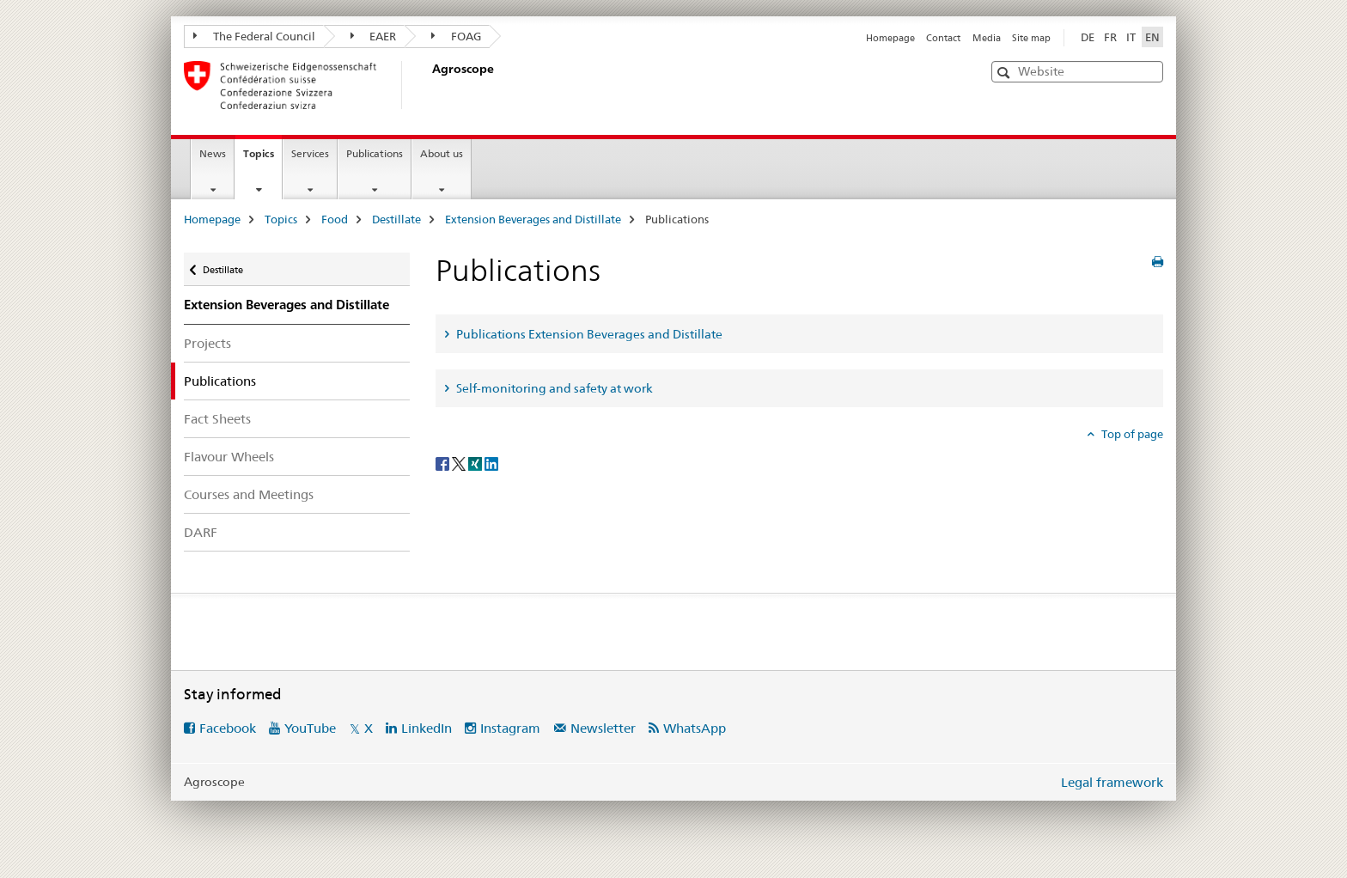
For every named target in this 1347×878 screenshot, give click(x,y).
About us (441, 153)
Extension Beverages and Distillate (533, 219)
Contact (943, 38)
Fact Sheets (217, 419)
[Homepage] (429, 85)
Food (334, 219)
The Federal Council (254, 36)
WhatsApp (694, 728)
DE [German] (1087, 37)
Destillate (396, 219)
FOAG (456, 36)
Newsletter (603, 728)
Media (986, 38)
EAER (373, 36)
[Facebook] (444, 462)
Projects (207, 343)
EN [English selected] (1152, 37)
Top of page (1131, 434)
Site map (1031, 38)
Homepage (890, 38)
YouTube (310, 728)
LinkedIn (426, 728)
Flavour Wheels (229, 456)
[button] (1005, 72)
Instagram (510, 728)
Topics (262, 159)
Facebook (227, 728)
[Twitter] (460, 462)
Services (310, 153)
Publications (374, 153)
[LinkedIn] (491, 462)
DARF (200, 532)
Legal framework (1112, 782)
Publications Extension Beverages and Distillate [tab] (588, 334)
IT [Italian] (1131, 37)
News (212, 153)
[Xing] (476, 462)
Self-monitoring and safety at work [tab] (553, 388)
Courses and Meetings (249, 494)
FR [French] (1110, 37)
